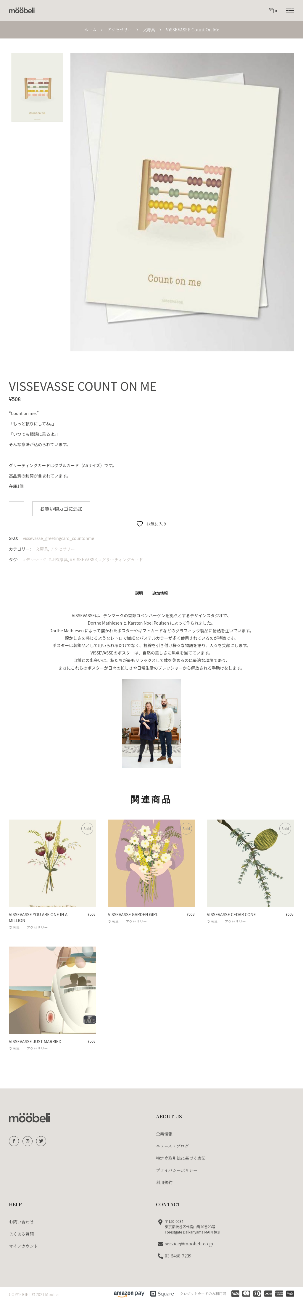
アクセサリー (62, 549)
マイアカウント (23, 1246)
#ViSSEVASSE (83, 559)
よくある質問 (21, 1234)
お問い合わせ (21, 1222)
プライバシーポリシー (176, 1170)
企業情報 (164, 1134)
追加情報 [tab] (160, 593)
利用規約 (164, 1182)
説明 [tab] (139, 593)
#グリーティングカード (121, 559)
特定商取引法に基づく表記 (181, 1158)
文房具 (42, 549)
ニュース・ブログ (172, 1146)
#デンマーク (34, 559)
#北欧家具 (58, 559)
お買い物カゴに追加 (61, 508)
